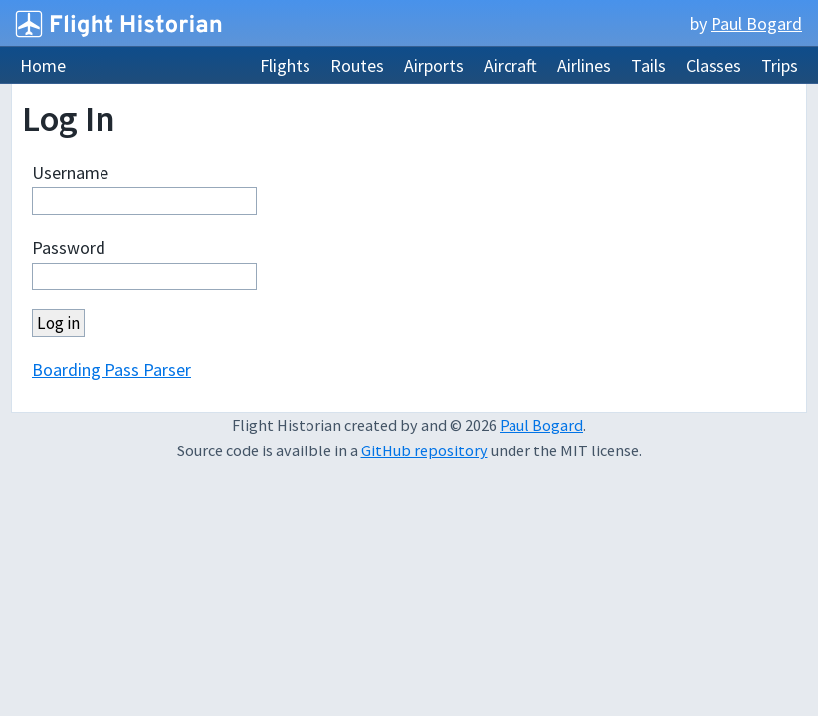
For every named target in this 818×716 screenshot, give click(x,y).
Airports (434, 65)
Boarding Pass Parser (111, 369)
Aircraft (510, 65)
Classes (713, 65)
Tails (648, 65)
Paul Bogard (756, 23)
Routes (357, 65)
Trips (779, 65)
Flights (285, 65)
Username (70, 172)
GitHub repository (424, 450)
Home (43, 65)
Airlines (584, 65)
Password (68, 247)
